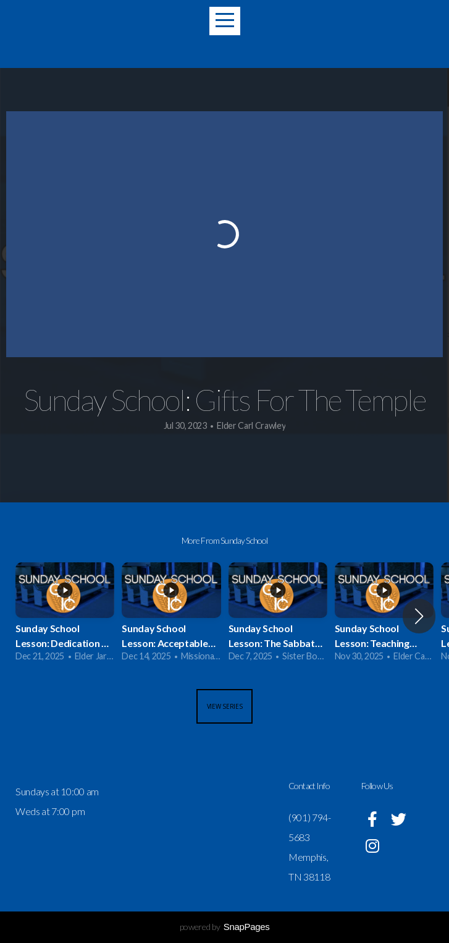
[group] (64, 616)
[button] (419, 616)
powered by (225, 926)
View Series (225, 706)
